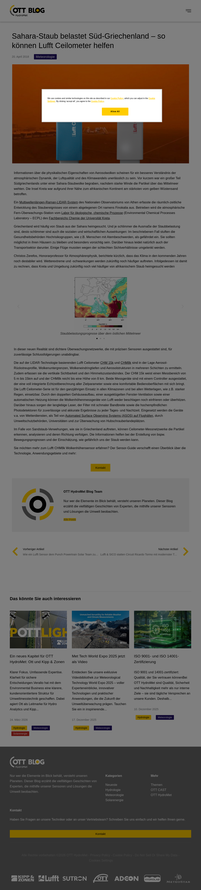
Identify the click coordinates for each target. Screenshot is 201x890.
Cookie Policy (117, 98)
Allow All (115, 111)
